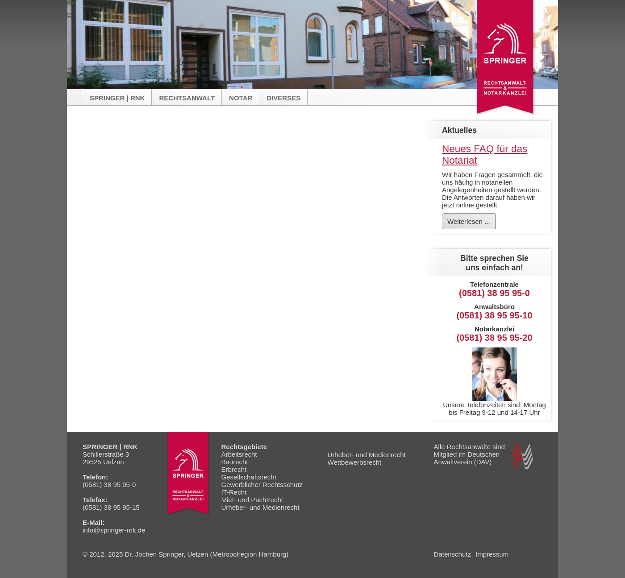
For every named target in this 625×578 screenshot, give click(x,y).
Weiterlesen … (471, 223)
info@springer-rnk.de (114, 530)
